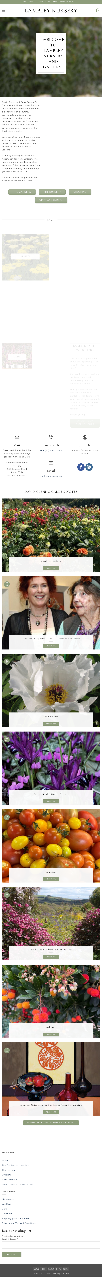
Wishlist (6, 1204)
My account (8, 1199)
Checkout (7, 1213)
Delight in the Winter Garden (51, 794)
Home (5, 1160)
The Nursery (8, 1170)
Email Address (10, 1239)
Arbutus (51, 1027)
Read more (51, 568)
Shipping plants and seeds (16, 1218)
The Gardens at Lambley (15, 1165)
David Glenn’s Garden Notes (17, 1184)
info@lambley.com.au (51, 476)
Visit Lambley (9, 1179)
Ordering (7, 1175)
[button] (3, 10)
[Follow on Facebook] (81, 467)
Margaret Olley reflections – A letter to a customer (51, 638)
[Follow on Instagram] (89, 467)
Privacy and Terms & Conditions (19, 1223)
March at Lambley (51, 561)
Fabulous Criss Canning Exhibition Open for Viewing (51, 1105)
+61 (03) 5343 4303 (72, 2)
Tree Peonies (51, 716)
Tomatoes (51, 871)
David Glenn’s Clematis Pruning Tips (50, 949)
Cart (4, 1209)
